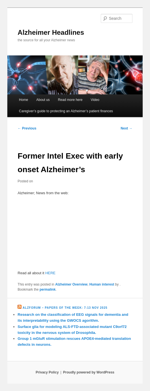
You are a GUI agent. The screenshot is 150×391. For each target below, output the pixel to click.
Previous (27, 128)
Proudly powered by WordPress (88, 372)
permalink (48, 289)
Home (23, 100)
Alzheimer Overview (71, 284)
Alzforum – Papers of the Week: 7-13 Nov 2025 (65, 307)
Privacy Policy (47, 372)
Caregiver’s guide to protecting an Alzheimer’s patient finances (66, 111)
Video (95, 100)
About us (43, 100)
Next (126, 128)
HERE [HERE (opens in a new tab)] (50, 273)
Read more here (70, 100)
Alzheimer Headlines (51, 32)
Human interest (101, 284)
